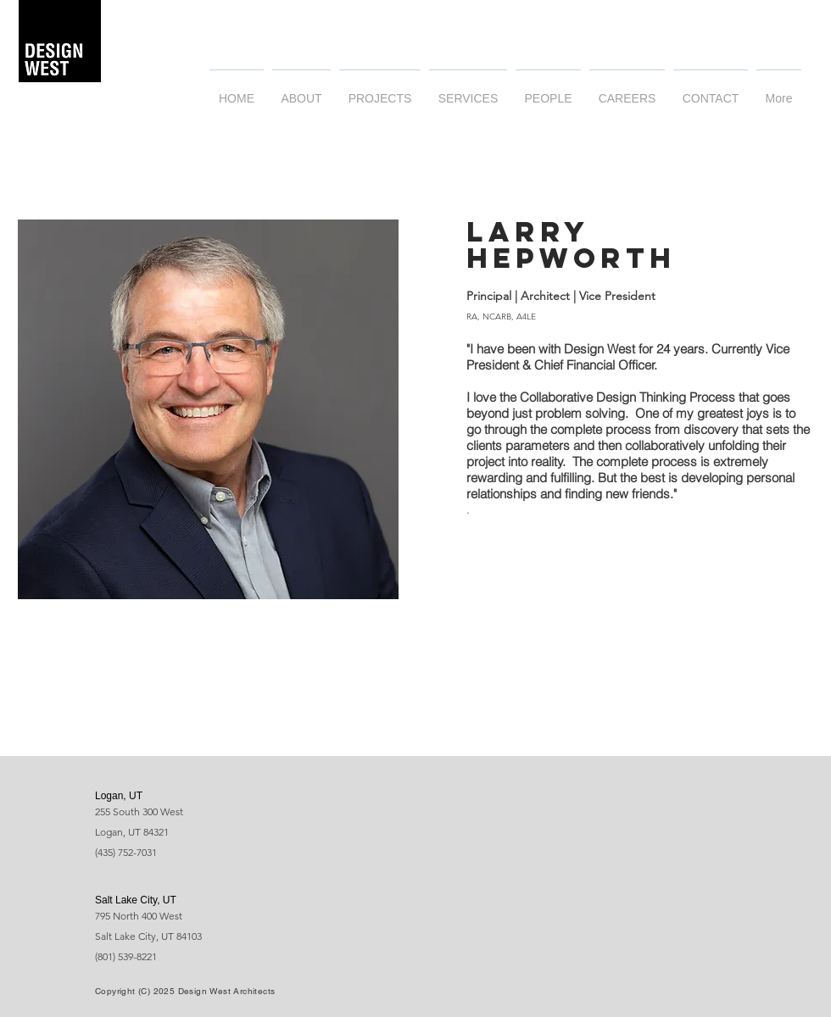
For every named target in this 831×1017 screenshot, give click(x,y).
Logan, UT (118, 796)
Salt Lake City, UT (135, 900)
